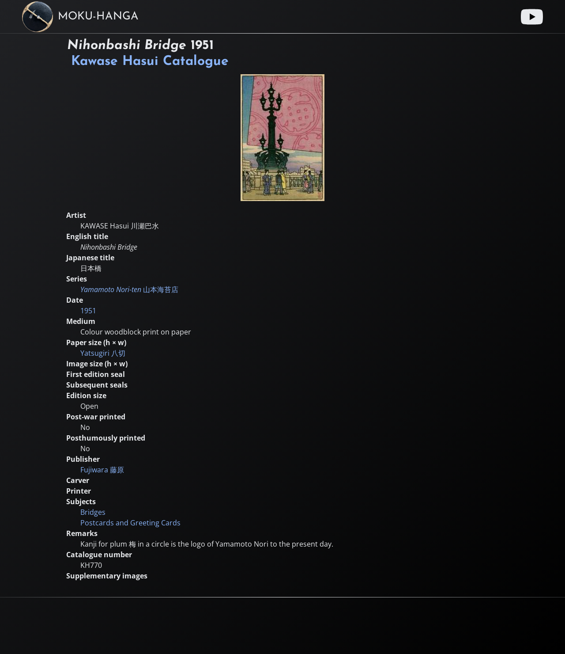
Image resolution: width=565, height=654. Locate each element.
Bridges (92, 512)
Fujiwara (102, 470)
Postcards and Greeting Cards (130, 523)
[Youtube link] (532, 17)
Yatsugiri (102, 353)
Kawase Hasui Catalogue (150, 61)
